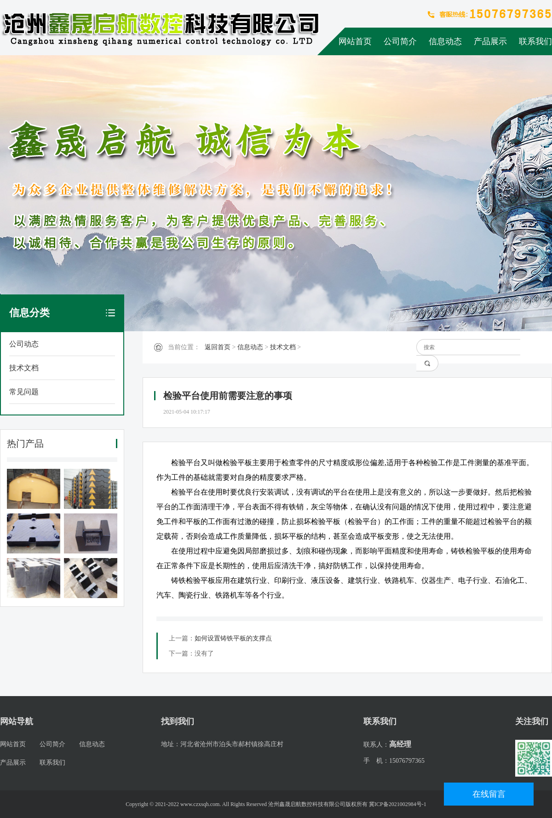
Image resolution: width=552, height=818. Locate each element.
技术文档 (24, 368)
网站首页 (355, 41)
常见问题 (24, 392)
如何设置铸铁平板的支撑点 (233, 638)
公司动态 (24, 344)
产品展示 (490, 41)
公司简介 (400, 41)
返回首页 (217, 347)
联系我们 (535, 41)
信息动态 (445, 41)
